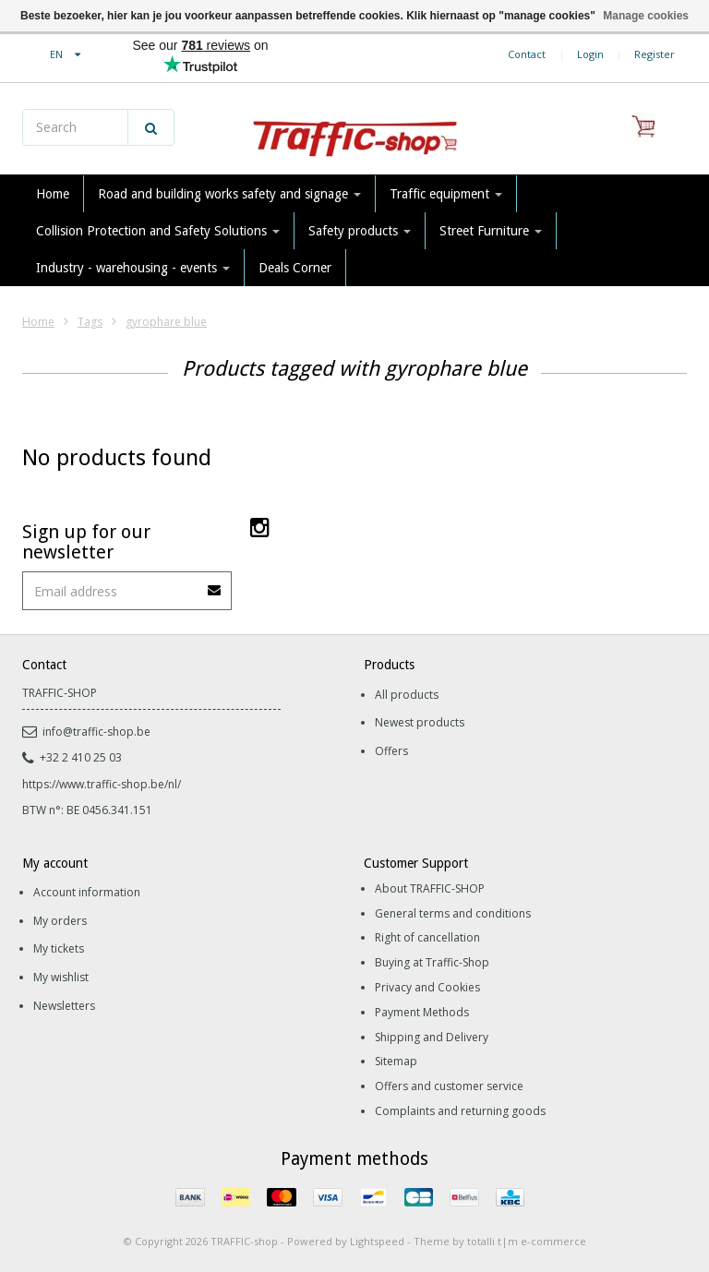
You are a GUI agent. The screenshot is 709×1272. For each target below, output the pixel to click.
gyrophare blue (166, 322)
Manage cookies (646, 15)
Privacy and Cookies (427, 987)
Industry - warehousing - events (133, 267)
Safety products (359, 230)
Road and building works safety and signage (229, 193)
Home (52, 193)
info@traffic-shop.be (86, 731)
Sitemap (396, 1061)
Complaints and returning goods (460, 1111)
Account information (86, 892)
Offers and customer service (449, 1086)
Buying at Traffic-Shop (432, 962)
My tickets (58, 948)
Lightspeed (377, 1241)
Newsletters (64, 1006)
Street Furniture (490, 230)
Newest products (419, 722)
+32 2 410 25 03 (72, 757)
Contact (527, 54)
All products (407, 694)
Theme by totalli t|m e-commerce (500, 1241)
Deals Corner (294, 267)
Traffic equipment (446, 193)
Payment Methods (422, 1012)
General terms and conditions (453, 913)
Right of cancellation (427, 937)
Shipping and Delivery (431, 1037)
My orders (60, 921)
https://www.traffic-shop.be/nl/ (101, 784)
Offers (391, 751)
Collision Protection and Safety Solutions (158, 230)
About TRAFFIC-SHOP (430, 888)
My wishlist (61, 977)
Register (654, 54)
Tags (90, 322)
